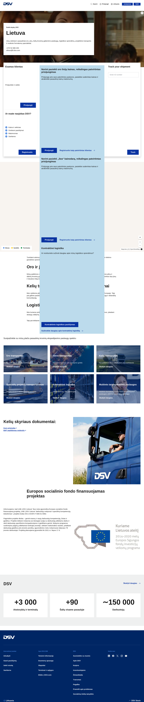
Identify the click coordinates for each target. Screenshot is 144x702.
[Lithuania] (115, 4)
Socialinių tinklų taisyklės (83, 694)
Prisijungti (49, 150)
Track (133, 152)
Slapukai (41, 665)
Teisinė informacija (45, 656)
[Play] (142, 13)
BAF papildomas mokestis (14, 430)
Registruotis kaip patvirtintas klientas (77, 150)
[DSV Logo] (7, 4)
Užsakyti (6, 656)
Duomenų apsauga (45, 661)
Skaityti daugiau (13, 367)
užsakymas (127, 4)
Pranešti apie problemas (83, 689)
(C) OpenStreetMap (134, 249)
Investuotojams (79, 670)
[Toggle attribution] (141, 249)
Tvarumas (77, 680)
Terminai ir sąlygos (46, 670)
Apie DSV (77, 661)
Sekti (137, 4)
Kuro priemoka (9, 428)
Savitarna (7, 670)
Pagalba (76, 684)
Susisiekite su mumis (81, 656)
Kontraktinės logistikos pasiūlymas (60, 325)
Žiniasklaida (78, 675)
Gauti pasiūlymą (10, 661)
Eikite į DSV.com (44, 675)
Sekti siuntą (8, 665)
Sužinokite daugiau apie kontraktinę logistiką (62, 331)
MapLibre (124, 249)
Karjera (76, 665)
